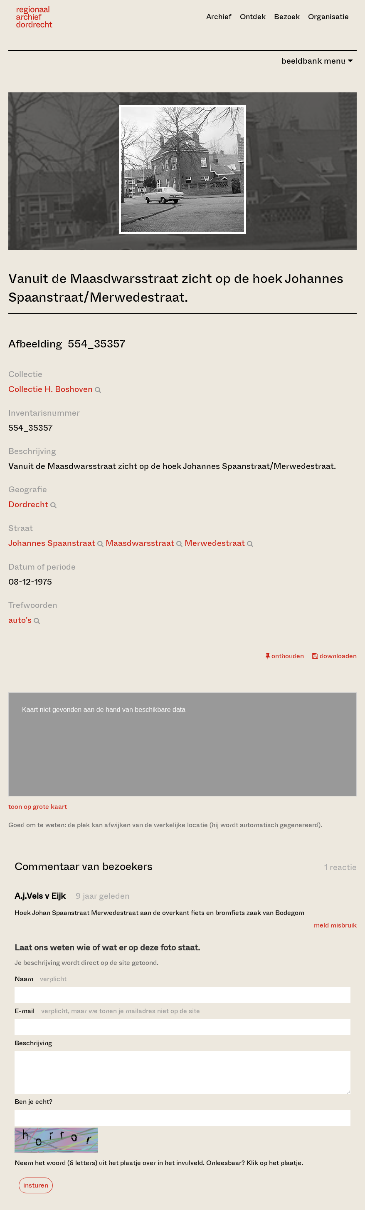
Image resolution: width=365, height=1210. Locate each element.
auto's (20, 620)
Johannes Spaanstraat (51, 543)
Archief (219, 16)
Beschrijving (33, 1043)
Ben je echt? (33, 1109)
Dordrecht (28, 504)
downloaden (334, 656)
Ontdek (253, 16)
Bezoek (287, 16)
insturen (35, 1193)
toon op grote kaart (37, 806)
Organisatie (328, 16)
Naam (41, 979)
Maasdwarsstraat (140, 543)
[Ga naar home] (66, 16)
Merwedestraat (215, 543)
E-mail (107, 1011)
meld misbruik (335, 925)
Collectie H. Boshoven (50, 389)
